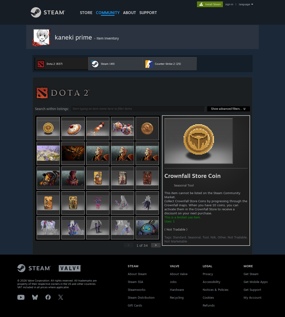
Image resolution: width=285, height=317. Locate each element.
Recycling (177, 297)
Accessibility (211, 282)
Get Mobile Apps (256, 282)
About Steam (137, 274)
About (129, 12)
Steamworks (136, 290)
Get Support (252, 290)
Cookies (208, 297)
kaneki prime (74, 37)
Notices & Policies (215, 290)
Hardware (177, 290)
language (244, 4)
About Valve (178, 274)
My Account (252, 297)
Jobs (173, 282)
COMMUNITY (108, 12)
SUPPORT (148, 12)
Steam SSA (135, 282)
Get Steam (251, 274)
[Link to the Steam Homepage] (48, 16)
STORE (86, 12)
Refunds (209, 305)
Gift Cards (135, 305)
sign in (229, 4)
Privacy (208, 274)
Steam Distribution (141, 297)
